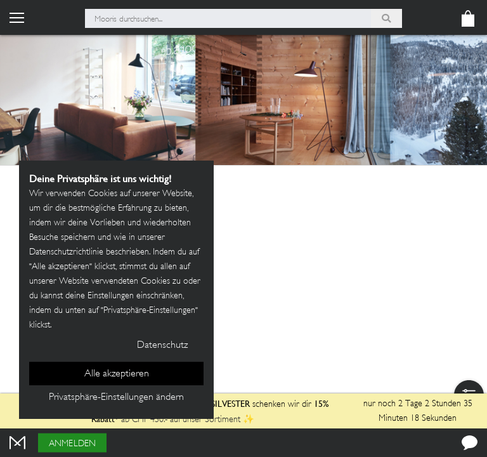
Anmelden (72, 444)
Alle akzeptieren (116, 374)
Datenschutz (162, 345)
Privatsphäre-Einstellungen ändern (116, 397)
